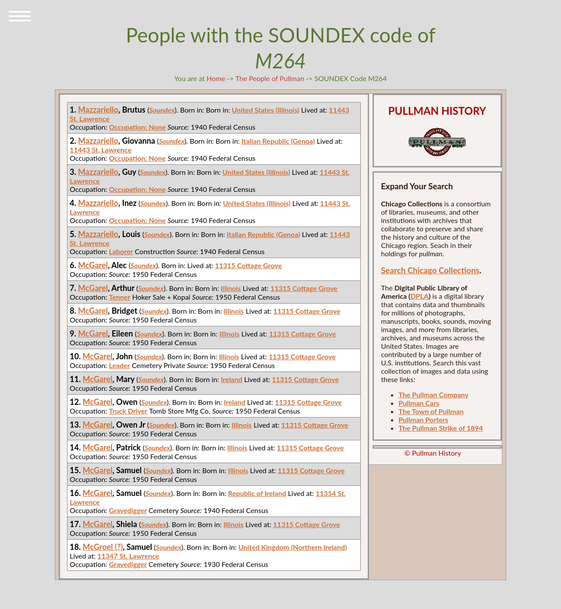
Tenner (120, 297)
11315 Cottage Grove (248, 265)
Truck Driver (128, 411)
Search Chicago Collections (430, 270)
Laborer (121, 251)
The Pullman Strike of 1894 (440, 428)
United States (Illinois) (265, 110)
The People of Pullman (269, 78)
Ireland (231, 379)
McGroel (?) (103, 547)
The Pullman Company (433, 394)
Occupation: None (137, 127)
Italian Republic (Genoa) (278, 141)
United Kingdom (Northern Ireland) (292, 547)
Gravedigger (128, 510)
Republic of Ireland (257, 493)
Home (215, 78)
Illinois (231, 288)
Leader (119, 365)
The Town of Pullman (431, 411)
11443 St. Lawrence (100, 149)
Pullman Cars (418, 403)
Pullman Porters (423, 419)
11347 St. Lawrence (128, 556)
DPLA (419, 296)
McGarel (93, 265)
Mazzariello (98, 109)
